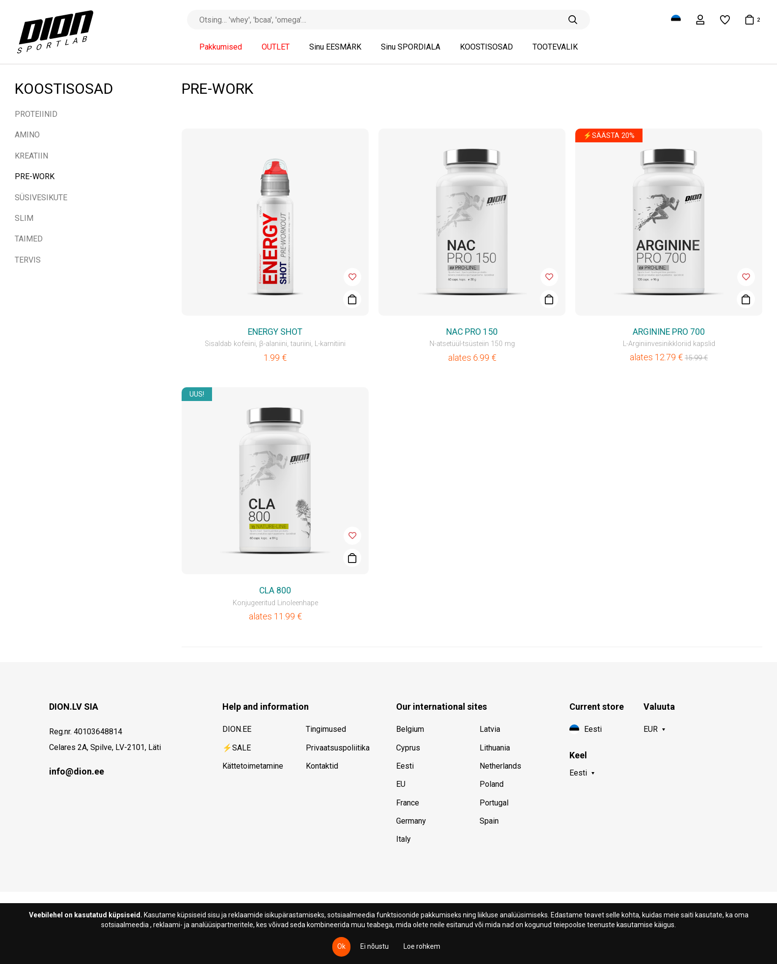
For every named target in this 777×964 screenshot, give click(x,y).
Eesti (405, 766)
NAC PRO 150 (472, 332)
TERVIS (28, 260)
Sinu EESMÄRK (335, 47)
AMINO (27, 134)
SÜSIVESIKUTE (41, 197)
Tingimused (326, 729)
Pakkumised (220, 47)
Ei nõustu (374, 946)
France (407, 802)
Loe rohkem (421, 946)
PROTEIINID (36, 114)
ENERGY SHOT (275, 332)
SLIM (24, 218)
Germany (411, 821)
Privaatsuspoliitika (338, 747)
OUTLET (276, 47)
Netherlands (500, 766)
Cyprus (408, 747)
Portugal (494, 802)
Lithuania (495, 747)
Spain (489, 821)
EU (400, 784)
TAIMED (29, 238)
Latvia (490, 729)
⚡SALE (236, 747)
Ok (341, 946)
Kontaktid (322, 766)
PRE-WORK (34, 176)
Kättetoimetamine (252, 766)
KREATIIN (31, 156)
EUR (650, 729)
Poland (492, 784)
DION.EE (236, 729)
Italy (403, 839)
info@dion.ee (76, 771)
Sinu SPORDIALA (410, 47)
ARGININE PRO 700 (669, 332)
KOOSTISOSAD (486, 47)
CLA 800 (275, 590)
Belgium (410, 729)
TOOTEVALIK (555, 47)
